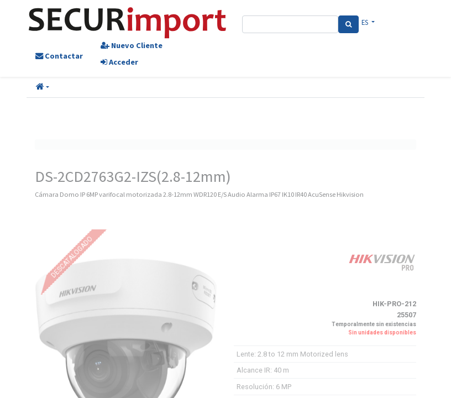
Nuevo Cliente (131, 45)
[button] (43, 87)
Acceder (119, 62)
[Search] (348, 24)
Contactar (59, 56)
